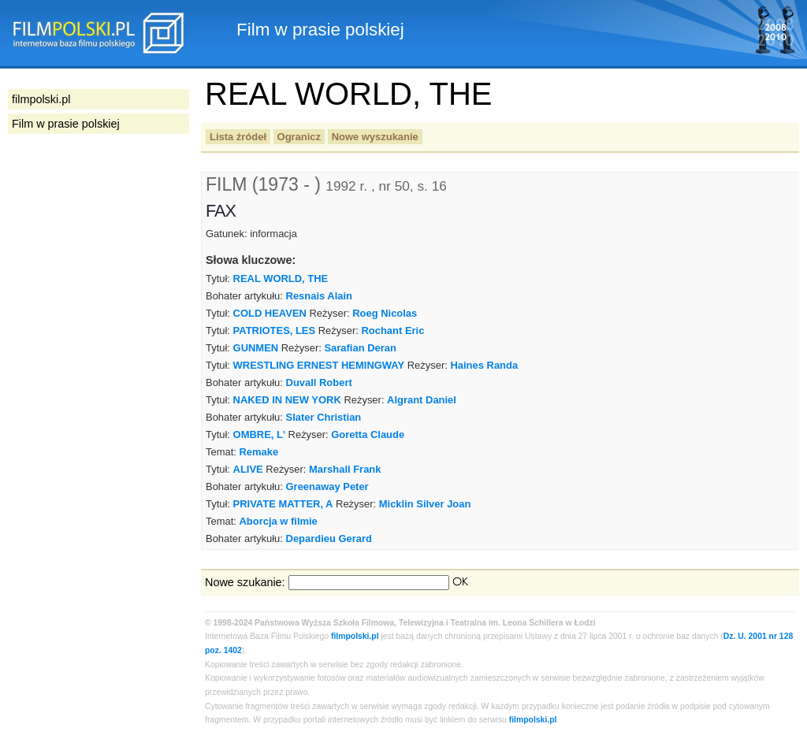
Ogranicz (299, 137)
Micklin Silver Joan (425, 504)
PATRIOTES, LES (274, 330)
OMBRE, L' (259, 434)
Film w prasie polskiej (66, 123)
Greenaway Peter (327, 486)
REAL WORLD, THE (281, 278)
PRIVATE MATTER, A (283, 504)
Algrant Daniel (421, 400)
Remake (258, 452)
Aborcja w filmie (278, 521)
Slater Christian (324, 417)
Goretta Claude (367, 434)
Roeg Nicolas (384, 313)
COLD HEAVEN (270, 313)
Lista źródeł (238, 137)
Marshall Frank (345, 469)
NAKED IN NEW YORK (287, 400)
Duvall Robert (319, 382)
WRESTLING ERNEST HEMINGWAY (319, 365)
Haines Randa (484, 365)
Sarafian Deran (360, 348)
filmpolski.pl (355, 636)
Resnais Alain (319, 296)
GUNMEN (256, 348)
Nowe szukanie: (245, 582)
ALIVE (248, 469)
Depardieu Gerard (329, 538)
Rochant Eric (392, 330)
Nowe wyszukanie (375, 137)
